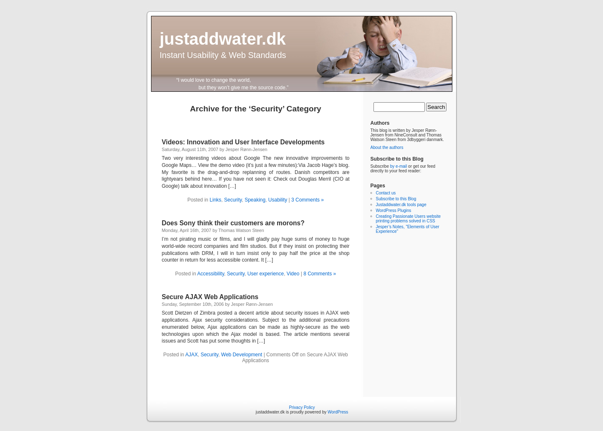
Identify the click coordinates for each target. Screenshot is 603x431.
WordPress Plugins (393, 210)
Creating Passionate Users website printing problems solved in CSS (408, 218)
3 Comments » (307, 200)
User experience (265, 274)
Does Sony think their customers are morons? (233, 223)
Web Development (241, 355)
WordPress (338, 412)
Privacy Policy (302, 407)
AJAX (191, 355)
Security (233, 200)
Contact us (386, 193)
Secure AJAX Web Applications (210, 296)
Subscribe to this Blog (396, 199)
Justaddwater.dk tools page (401, 204)
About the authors (387, 147)
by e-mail (398, 166)
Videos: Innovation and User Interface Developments (243, 142)
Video (293, 274)
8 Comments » (319, 274)
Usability (277, 200)
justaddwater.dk (223, 39)
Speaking (255, 200)
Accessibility (210, 274)
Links (215, 200)
